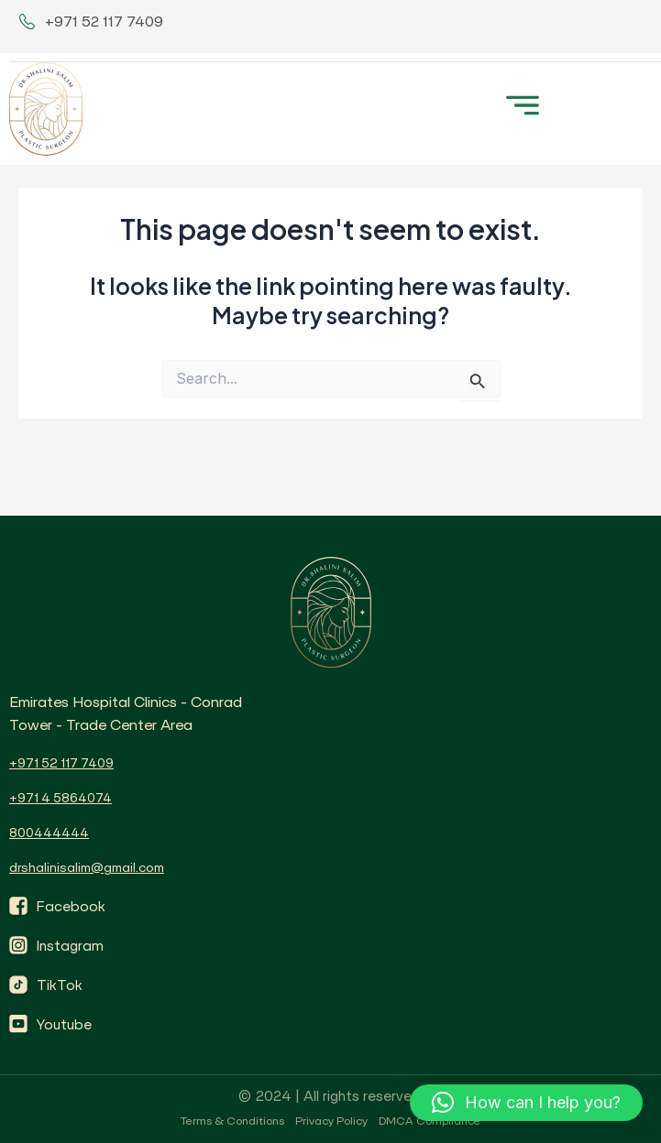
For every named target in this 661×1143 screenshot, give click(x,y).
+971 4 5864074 (60, 797)
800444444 (49, 832)
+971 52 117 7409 (61, 763)
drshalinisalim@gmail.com (86, 867)
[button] (522, 103)
